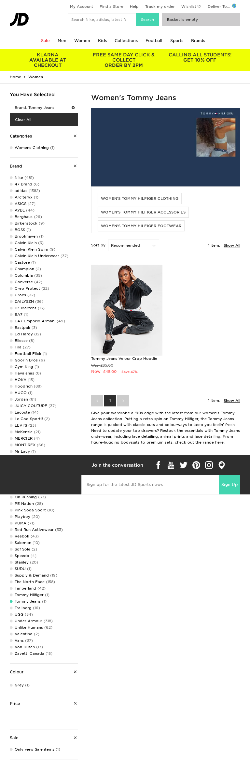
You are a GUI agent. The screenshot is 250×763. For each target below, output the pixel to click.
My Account (81, 6)
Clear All (23, 119)
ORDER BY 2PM (124, 60)
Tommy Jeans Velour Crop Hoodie (124, 358)
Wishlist (188, 6)
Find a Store (111, 6)
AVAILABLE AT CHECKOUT (47, 60)
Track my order (160, 6)
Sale (45, 40)
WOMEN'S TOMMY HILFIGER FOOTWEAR (141, 226)
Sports (176, 40)
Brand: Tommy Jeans (45, 107)
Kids (102, 40)
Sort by (98, 245)
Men (62, 40)
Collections (126, 40)
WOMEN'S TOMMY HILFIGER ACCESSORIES (143, 212)
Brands (198, 40)
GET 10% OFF (199, 57)
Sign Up (229, 484)
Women (82, 40)
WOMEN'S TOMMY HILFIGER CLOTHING (139, 198)
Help (134, 6)
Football (154, 40)
